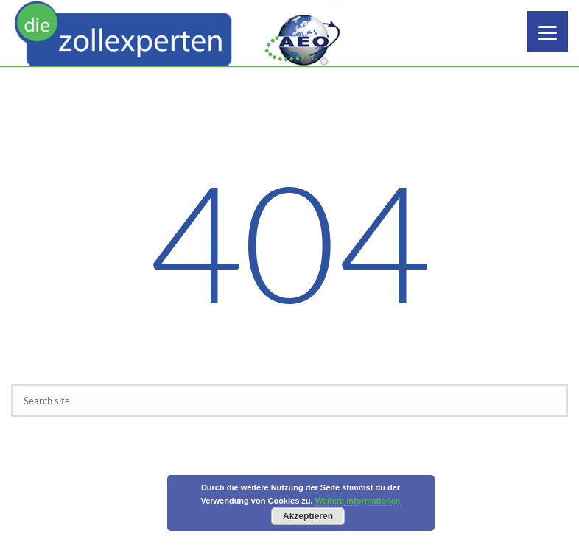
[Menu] (547, 31)
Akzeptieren (308, 516)
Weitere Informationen (358, 500)
